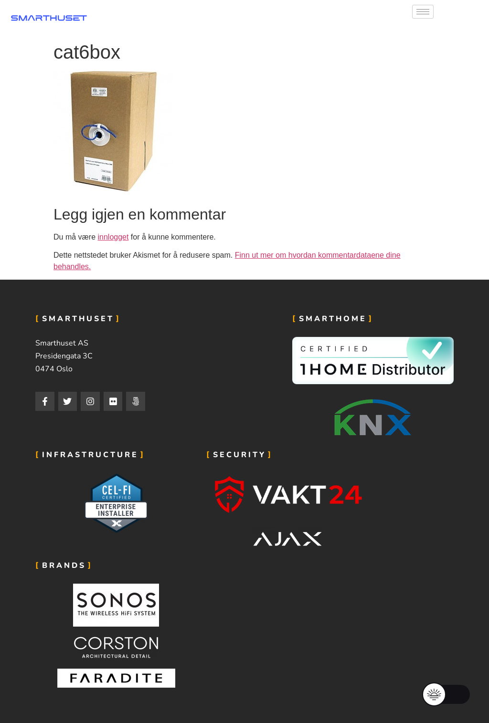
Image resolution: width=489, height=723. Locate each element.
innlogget (112, 237)
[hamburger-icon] (423, 12)
